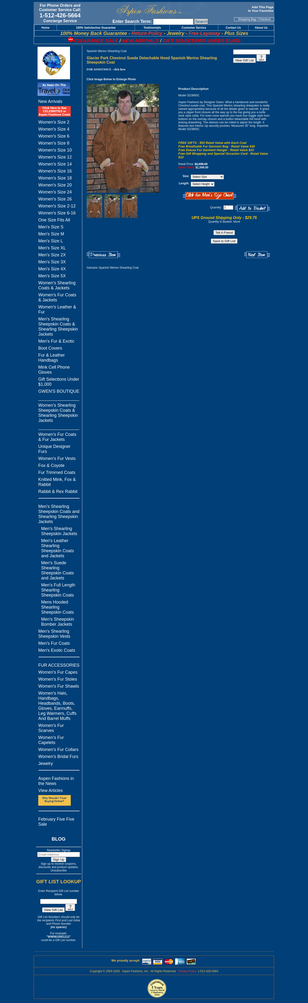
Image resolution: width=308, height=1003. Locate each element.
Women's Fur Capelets (51, 740)
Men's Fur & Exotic (56, 341)
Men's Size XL (52, 248)
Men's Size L (50, 241)
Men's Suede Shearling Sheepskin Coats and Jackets (57, 570)
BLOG (59, 839)
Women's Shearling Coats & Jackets (57, 285)
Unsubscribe (59, 870)
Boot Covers (50, 348)
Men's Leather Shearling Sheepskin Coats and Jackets (57, 548)
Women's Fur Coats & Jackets (57, 297)
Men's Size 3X (52, 261)
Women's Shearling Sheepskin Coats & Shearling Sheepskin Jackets (58, 413)
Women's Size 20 (55, 185)
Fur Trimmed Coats (56, 472)
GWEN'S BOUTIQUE (58, 391)
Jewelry (45, 763)
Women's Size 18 (55, 178)
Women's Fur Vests (57, 458)
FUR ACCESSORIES (58, 665)
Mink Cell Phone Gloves (54, 370)
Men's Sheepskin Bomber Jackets (57, 622)
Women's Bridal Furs (58, 756)
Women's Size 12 (55, 157)
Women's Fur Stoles (57, 679)
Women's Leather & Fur (57, 309)
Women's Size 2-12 (57, 206)
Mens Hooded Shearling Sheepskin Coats (57, 607)
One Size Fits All (54, 220)
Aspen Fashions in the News (56, 781)
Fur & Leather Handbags (51, 358)
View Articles (50, 790)
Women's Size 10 (55, 150)
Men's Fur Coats (54, 643)
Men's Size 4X (52, 268)
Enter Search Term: (132, 21)
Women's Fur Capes (57, 672)
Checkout (264, 19)
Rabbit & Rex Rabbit (57, 491)
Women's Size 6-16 (57, 213)
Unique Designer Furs (54, 449)
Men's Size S (50, 227)
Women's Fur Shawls (58, 686)
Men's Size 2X (52, 254)
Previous (103, 255)
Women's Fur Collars (58, 749)
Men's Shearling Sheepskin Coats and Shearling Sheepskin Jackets (58, 514)
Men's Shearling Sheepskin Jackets (59, 531)
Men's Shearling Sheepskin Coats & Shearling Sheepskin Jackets (58, 327)
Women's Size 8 (53, 143)
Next (257, 255)
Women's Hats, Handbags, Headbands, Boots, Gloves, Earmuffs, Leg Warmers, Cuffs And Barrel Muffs (57, 706)
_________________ (58, 398)
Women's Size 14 (55, 164)
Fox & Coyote (51, 465)
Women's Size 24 (55, 192)
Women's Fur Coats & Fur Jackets (57, 437)
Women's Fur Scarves (51, 728)
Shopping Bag (247, 19)
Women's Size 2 (53, 122)
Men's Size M (51, 234)
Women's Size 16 (55, 171)
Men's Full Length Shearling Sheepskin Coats (58, 590)
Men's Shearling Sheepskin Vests (54, 634)
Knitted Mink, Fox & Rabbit (57, 482)
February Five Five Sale (56, 822)
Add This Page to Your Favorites (261, 9)
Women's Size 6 (53, 136)
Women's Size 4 (53, 129)
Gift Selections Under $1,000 (58, 382)
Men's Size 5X (52, 275)
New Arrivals (50, 101)
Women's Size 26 (55, 199)
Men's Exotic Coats (56, 650)
